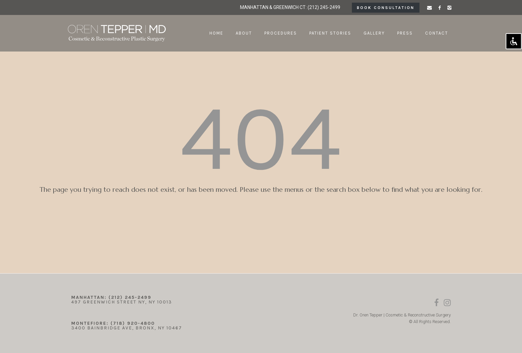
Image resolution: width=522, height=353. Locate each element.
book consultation (385, 7)
